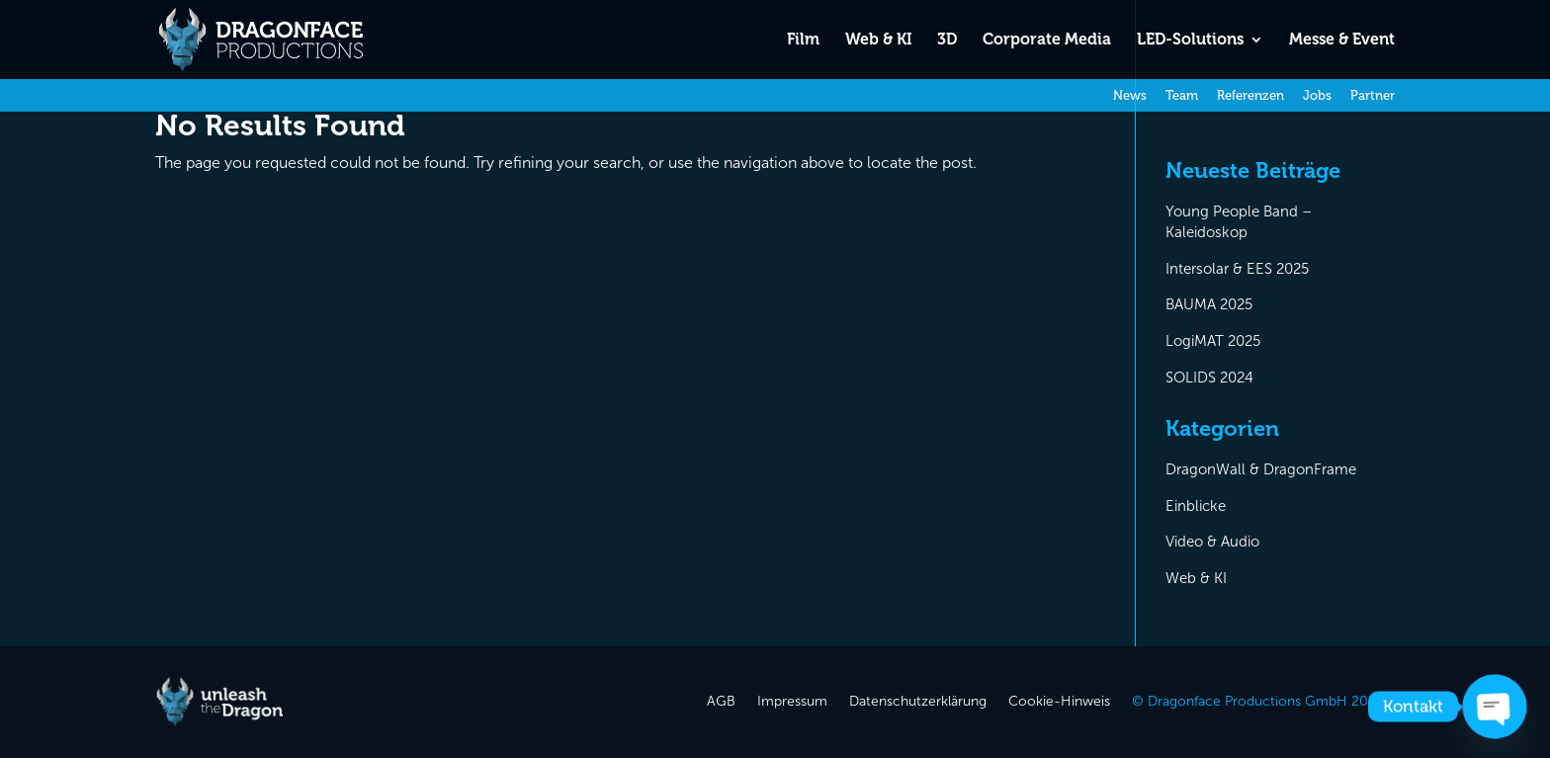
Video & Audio (1212, 541)
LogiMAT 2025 (1212, 341)
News (1130, 96)
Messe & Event (1342, 40)
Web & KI (878, 40)
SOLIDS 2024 (1209, 377)
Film (803, 40)
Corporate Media (1047, 40)
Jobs (1317, 96)
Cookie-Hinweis (1059, 702)
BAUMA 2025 (1208, 304)
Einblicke (1195, 506)
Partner (1372, 96)
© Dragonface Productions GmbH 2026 (1258, 702)
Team (1181, 96)
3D (947, 40)
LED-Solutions (1190, 40)
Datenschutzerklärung (918, 702)
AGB (721, 702)
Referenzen (1250, 96)
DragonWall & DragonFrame (1260, 469)
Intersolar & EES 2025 (1237, 269)
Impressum (792, 702)
